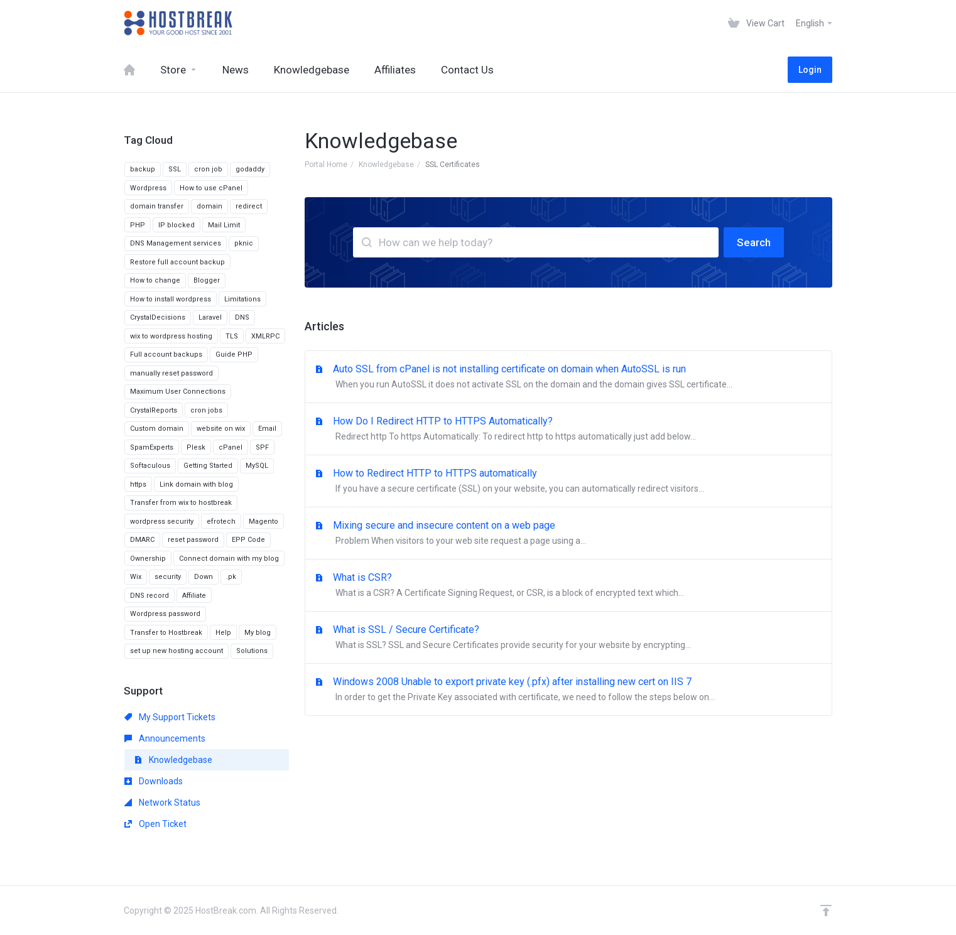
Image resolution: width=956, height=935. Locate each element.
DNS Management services (175, 243)
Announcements (164, 738)
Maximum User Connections (177, 391)
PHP (137, 225)
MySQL (257, 466)
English (815, 23)
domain (209, 206)
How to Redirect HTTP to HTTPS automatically (568, 481)
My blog (257, 633)
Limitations (242, 299)
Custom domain (156, 428)
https (138, 484)
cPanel (230, 447)
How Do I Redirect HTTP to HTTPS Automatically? (568, 429)
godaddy (250, 169)
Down (203, 577)
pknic (243, 243)
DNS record (149, 596)
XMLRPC (265, 336)
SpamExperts (151, 447)
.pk (231, 577)
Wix (135, 577)
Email (267, 428)
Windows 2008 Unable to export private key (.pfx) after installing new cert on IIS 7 (568, 690)
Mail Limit (224, 225)
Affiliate (194, 596)
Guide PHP (234, 354)
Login (810, 70)
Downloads (153, 781)
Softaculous (150, 466)
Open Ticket (155, 824)
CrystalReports (153, 410)
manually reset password (171, 373)
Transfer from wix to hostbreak (181, 503)
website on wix (221, 428)
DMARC (142, 540)
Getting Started (207, 466)
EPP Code (248, 540)
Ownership (148, 558)
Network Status (162, 802)
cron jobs (206, 410)
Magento (263, 521)
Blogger (206, 280)
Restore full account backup (177, 262)
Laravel (210, 317)
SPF (262, 447)
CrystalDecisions (157, 317)
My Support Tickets (169, 717)
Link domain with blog (196, 484)
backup (142, 169)
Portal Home (326, 164)
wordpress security (161, 521)
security (168, 577)
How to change (155, 280)
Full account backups (166, 354)
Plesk (196, 447)
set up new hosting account (176, 651)
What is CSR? (568, 585)
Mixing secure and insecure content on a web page (568, 533)
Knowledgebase (386, 164)
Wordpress (148, 188)
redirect (249, 206)
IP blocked (176, 225)
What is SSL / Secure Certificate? (568, 638)
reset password (193, 540)
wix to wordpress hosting (171, 336)
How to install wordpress (170, 299)
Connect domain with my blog (229, 558)
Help (223, 633)
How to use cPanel (211, 188)
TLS (231, 336)
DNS (242, 317)
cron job (208, 169)
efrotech (221, 521)
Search (754, 242)
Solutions (252, 651)
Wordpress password (165, 614)
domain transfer (156, 206)
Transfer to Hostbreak (166, 633)
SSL (174, 169)
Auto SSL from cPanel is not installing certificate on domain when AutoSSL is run (568, 377)
